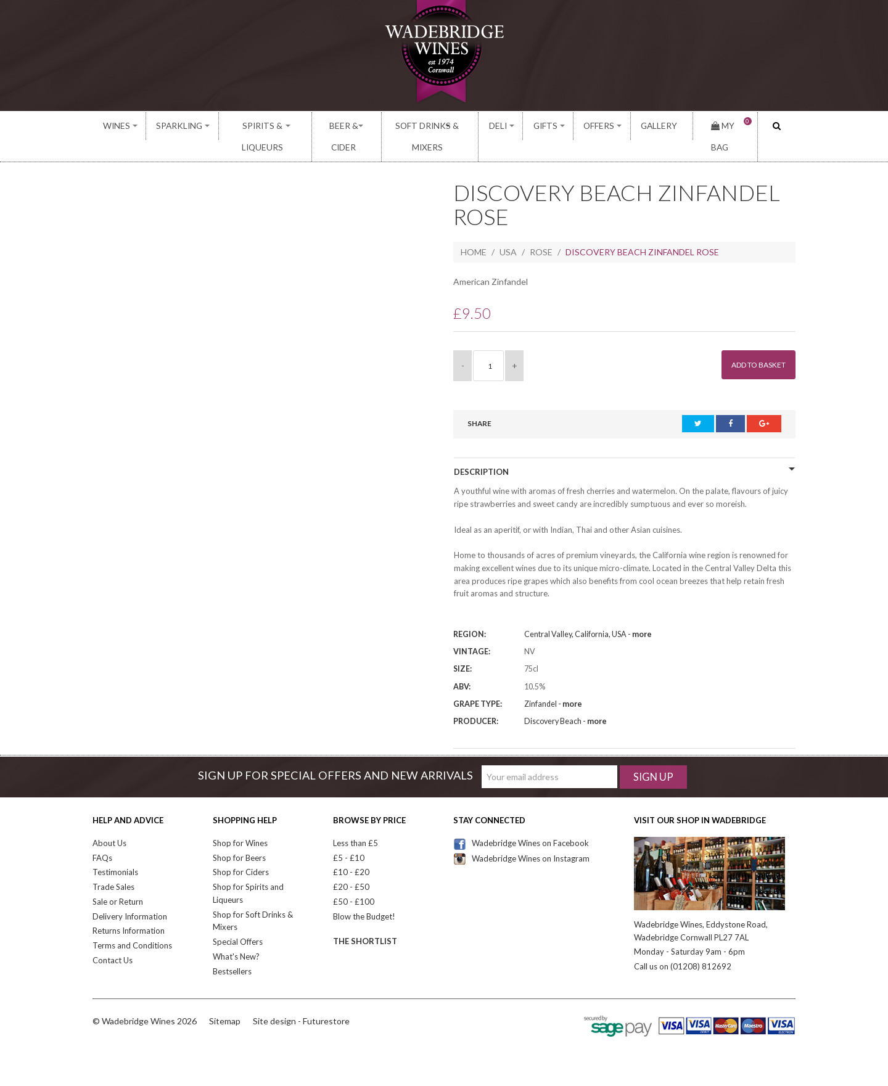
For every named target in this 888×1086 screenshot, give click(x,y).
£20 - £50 (351, 866)
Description (481, 450)
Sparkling (173, 126)
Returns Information (128, 910)
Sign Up (653, 756)
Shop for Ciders (241, 852)
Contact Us (112, 939)
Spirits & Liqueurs (255, 126)
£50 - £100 (353, 881)
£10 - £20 (351, 852)
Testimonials (115, 852)
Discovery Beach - (565, 700)
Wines (116, 126)
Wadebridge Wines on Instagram (521, 837)
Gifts (558, 126)
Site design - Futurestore (301, 1000)
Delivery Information (129, 895)
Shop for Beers (239, 837)
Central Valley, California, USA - (588, 614)
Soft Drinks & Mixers (439, 126)
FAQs (102, 837)
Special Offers (238, 921)
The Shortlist (365, 921)
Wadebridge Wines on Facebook (521, 822)
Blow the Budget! (364, 895)
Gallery (659, 126)
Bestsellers (232, 950)
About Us (109, 822)
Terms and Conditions (132, 925)
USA (508, 231)
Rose (541, 231)
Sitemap (224, 1000)
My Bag (724, 126)
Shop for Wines (240, 822)
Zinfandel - (553, 683)
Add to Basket (752, 343)
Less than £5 (355, 822)
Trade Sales (113, 866)
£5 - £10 (348, 837)
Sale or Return (117, 881)
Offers (606, 126)
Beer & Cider (344, 126)
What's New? (236, 935)
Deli (516, 126)
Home (474, 231)
